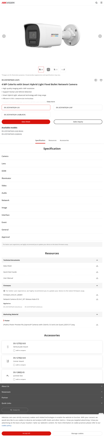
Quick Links (6, 403)
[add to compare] (95, 80)
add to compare (21, 350)
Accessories (64, 140)
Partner (5, 397)
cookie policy (6, 425)
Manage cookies (77, 433)
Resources (53, 140)
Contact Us (15, 410)
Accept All (26, 433)
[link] (47, 324)
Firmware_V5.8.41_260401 (13, 295)
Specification (40, 140)
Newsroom (6, 392)
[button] (4, 36)
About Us (5, 386)
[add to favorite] (100, 80)
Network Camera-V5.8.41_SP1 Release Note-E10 (21, 299)
